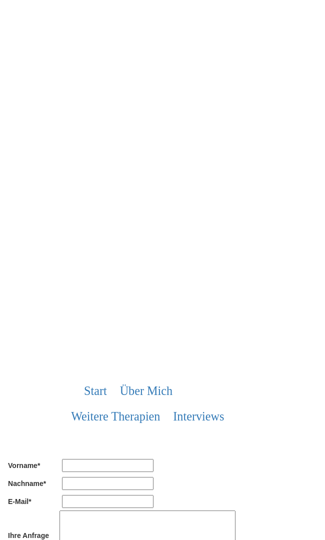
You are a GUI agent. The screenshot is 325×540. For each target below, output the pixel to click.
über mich (146, 391)
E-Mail (20, 501)
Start (95, 391)
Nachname (27, 483)
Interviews (198, 416)
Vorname (24, 465)
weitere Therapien (115, 416)
